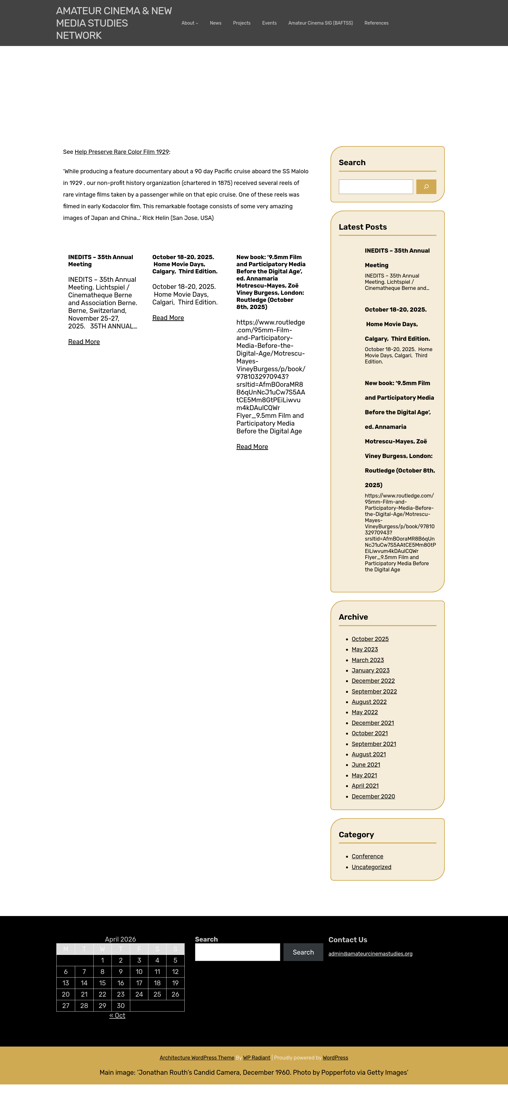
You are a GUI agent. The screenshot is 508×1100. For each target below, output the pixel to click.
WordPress (335, 1058)
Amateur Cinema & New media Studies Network (114, 23)
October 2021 (370, 733)
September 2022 (374, 691)
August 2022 (369, 701)
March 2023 (368, 660)
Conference (368, 856)
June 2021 (366, 764)
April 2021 (365, 785)
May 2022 (365, 712)
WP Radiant (256, 1058)
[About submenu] (197, 23)
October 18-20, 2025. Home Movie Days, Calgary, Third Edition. (184, 264)
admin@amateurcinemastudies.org (371, 954)
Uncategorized (372, 867)
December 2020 (373, 796)
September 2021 (374, 744)
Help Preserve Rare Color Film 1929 (122, 151)
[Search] (426, 186)
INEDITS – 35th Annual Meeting (100, 261)
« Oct (117, 1015)
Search (206, 939)
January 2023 (371, 670)
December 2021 (373, 723)
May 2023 (365, 649)
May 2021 (364, 775)
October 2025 (370, 639)
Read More (84, 342)
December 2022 (373, 680)
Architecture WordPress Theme (197, 1058)
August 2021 (369, 754)
